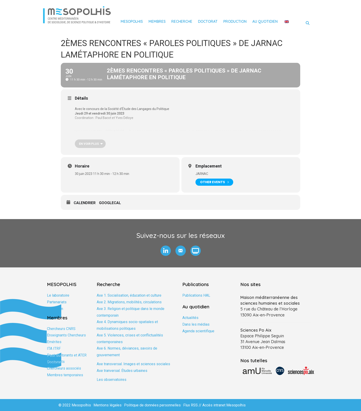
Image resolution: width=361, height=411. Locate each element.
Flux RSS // (192, 405)
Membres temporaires (65, 375)
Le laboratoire (58, 295)
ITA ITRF (54, 348)
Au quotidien (265, 21)
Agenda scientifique (198, 331)
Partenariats (57, 302)
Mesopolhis (132, 21)
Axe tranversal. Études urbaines (122, 370)
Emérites (54, 342)
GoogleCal (110, 203)
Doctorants (56, 361)
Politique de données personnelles (152, 405)
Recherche (181, 21)
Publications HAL (196, 295)
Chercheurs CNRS (61, 329)
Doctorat (208, 21)
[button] (165, 251)
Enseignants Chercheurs (66, 335)
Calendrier (85, 203)
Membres (157, 21)
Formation (55, 309)
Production (235, 21)
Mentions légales (107, 405)
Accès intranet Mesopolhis (224, 405)
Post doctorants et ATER (67, 355)
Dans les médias (196, 324)
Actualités (190, 317)
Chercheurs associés (64, 368)
